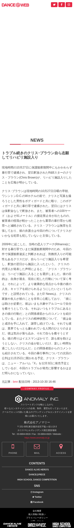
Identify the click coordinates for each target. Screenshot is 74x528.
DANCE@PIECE (37, 474)
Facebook (37, 502)
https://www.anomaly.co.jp (37, 437)
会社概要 (37, 511)
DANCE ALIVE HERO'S (37, 469)
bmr (15, 381)
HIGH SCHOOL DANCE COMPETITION (37, 479)
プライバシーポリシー (37, 518)
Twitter (37, 497)
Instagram (37, 492)
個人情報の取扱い (37, 514)
